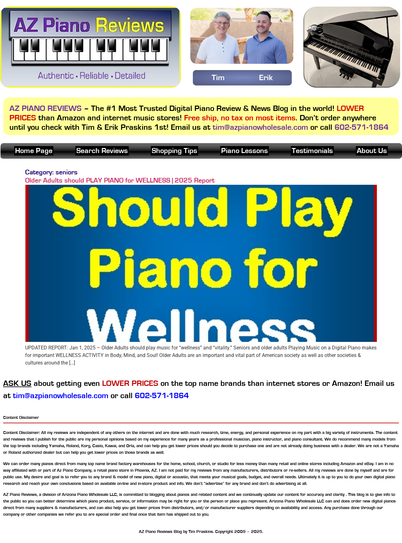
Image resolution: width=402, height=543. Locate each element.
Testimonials (312, 151)
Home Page (33, 151)
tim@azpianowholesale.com (260, 127)
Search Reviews (102, 151)
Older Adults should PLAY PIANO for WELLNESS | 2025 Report (120, 180)
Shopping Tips (174, 151)
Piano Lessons (244, 151)
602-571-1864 (361, 127)
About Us (372, 151)
